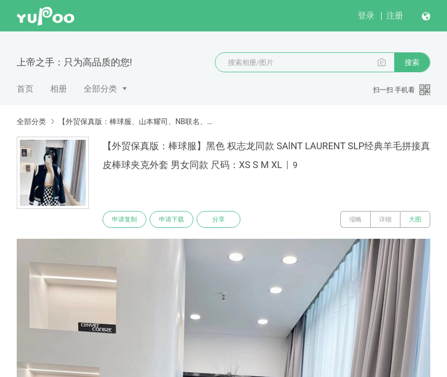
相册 (58, 89)
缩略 (355, 219)
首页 (25, 89)
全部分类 (100, 89)
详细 (385, 219)
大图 (415, 219)
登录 (366, 15)
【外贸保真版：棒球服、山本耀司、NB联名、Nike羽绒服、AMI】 (135, 121)
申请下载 (171, 219)
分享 (218, 219)
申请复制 (124, 219)
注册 (394, 15)
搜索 (412, 62)
